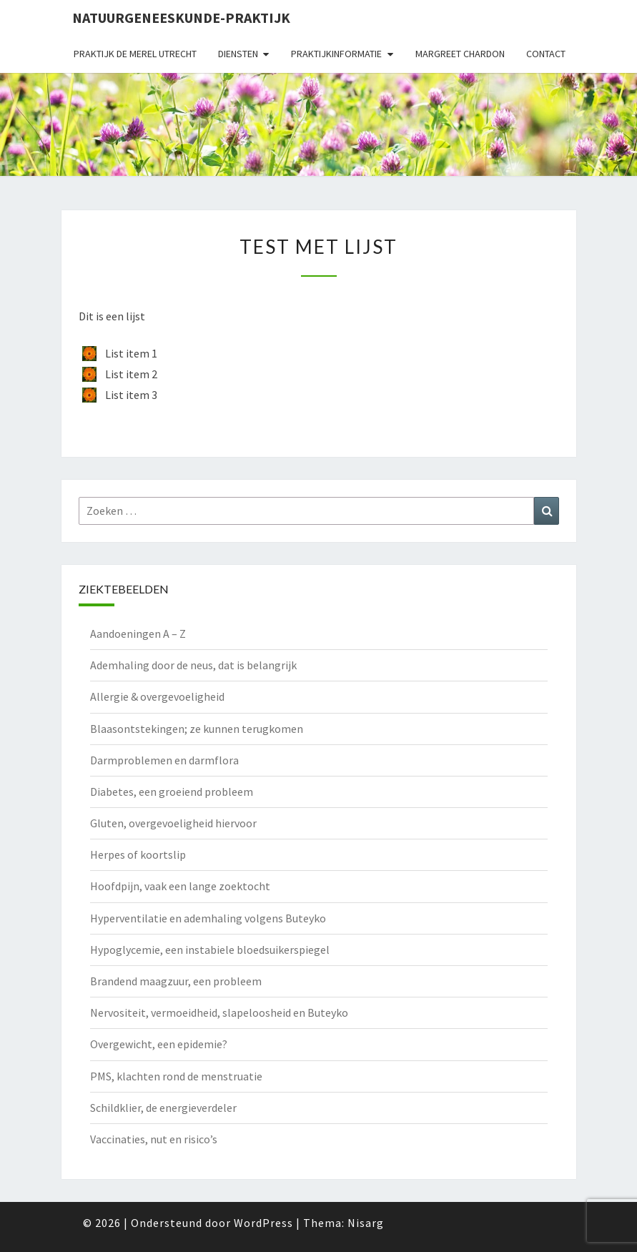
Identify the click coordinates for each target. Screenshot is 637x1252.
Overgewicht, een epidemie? (158, 1044)
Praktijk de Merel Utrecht (135, 53)
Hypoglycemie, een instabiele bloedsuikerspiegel (210, 949)
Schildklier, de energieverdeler (163, 1107)
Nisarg (365, 1223)
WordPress (263, 1223)
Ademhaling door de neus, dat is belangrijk (193, 665)
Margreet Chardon (460, 53)
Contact (546, 53)
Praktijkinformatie (336, 53)
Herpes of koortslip (138, 854)
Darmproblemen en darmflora (164, 760)
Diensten (238, 53)
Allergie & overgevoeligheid (157, 696)
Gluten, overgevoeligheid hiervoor (173, 823)
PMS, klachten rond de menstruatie (176, 1076)
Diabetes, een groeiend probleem (171, 791)
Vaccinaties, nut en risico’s (153, 1139)
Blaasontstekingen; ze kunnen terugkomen (196, 728)
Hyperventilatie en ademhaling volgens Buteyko (208, 918)
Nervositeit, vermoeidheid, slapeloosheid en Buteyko (219, 1012)
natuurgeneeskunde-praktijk (181, 17)
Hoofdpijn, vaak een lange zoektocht (180, 886)
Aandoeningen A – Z (138, 633)
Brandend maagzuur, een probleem (176, 981)
